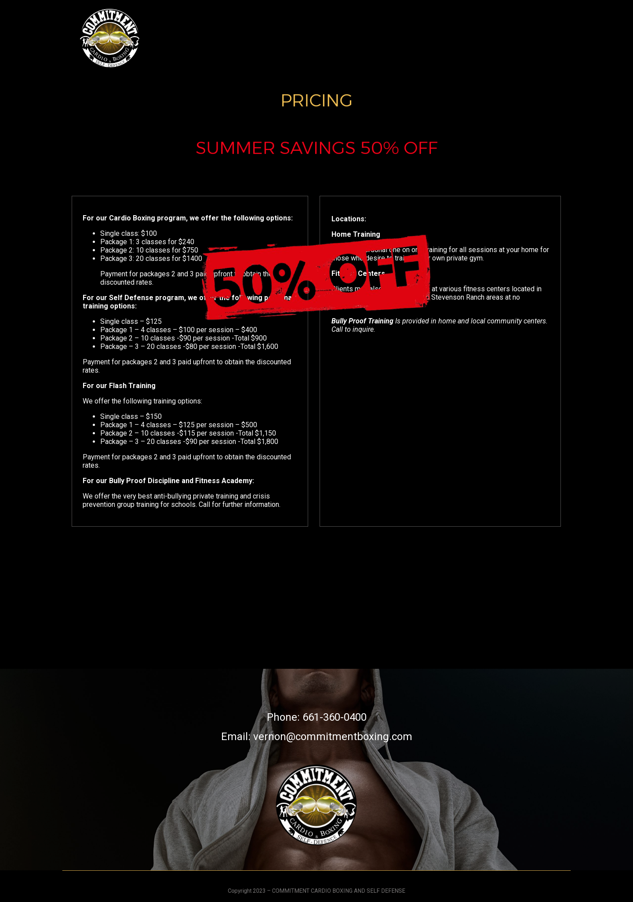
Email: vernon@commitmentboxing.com (316, 736)
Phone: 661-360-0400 (317, 717)
